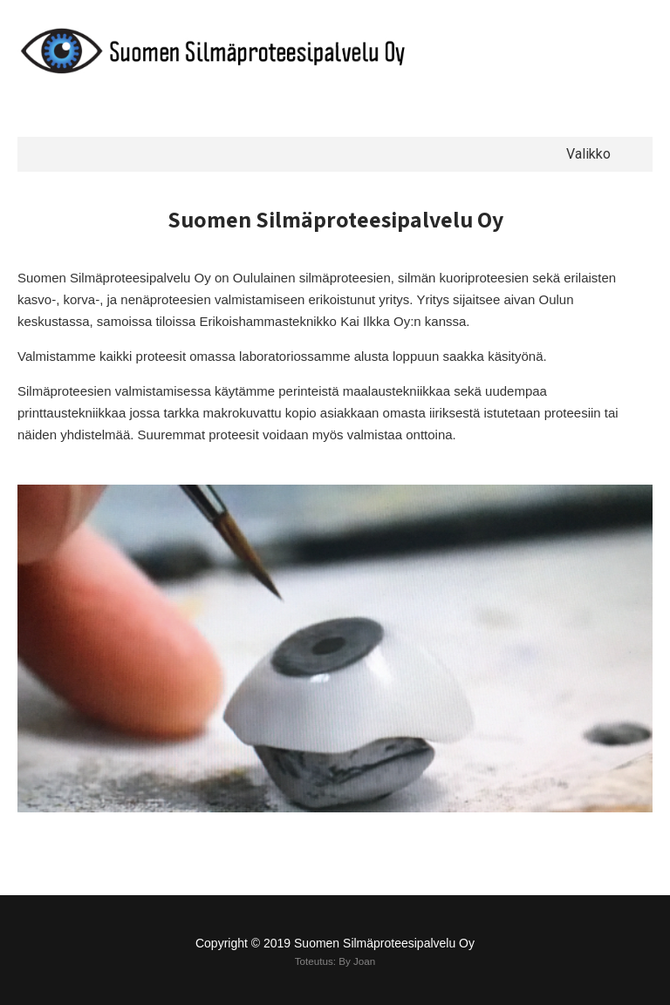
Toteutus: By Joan (335, 961)
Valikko (588, 154)
